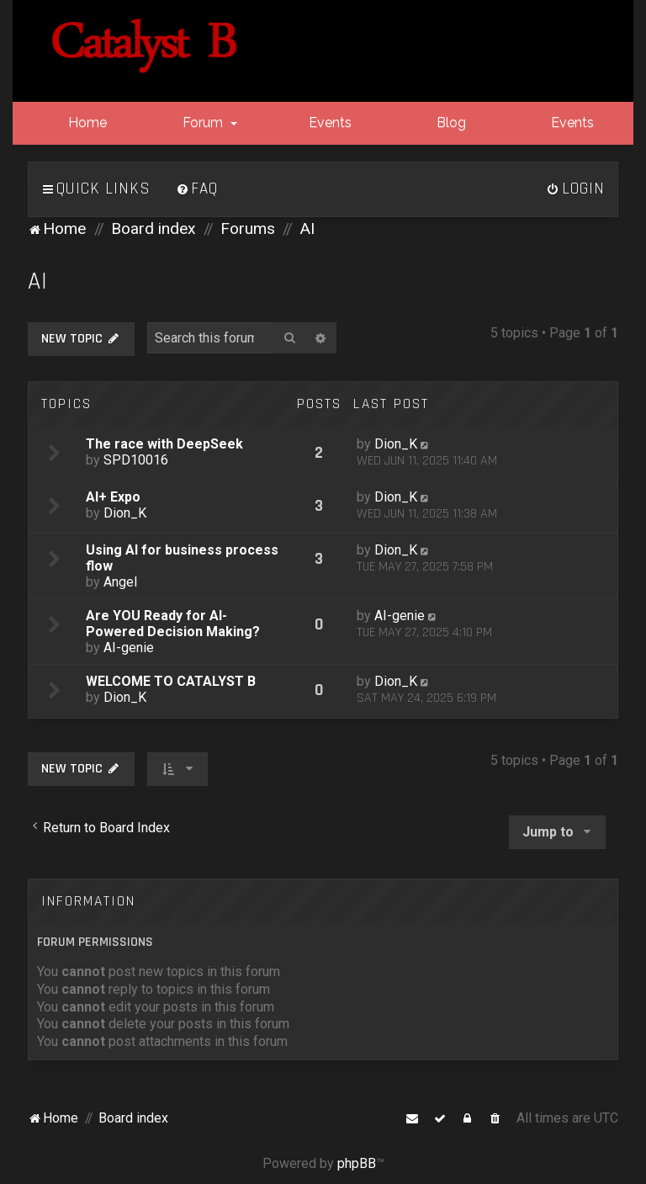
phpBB (356, 1163)
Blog (449, 122)
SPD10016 (135, 460)
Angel (120, 582)
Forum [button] (208, 122)
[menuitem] (196, 189)
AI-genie (128, 648)
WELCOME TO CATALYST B (171, 681)
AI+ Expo (113, 497)
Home (86, 122)
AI (38, 281)
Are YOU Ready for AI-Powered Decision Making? (173, 624)
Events (328, 122)
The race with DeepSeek (164, 444)
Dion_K (395, 444)
